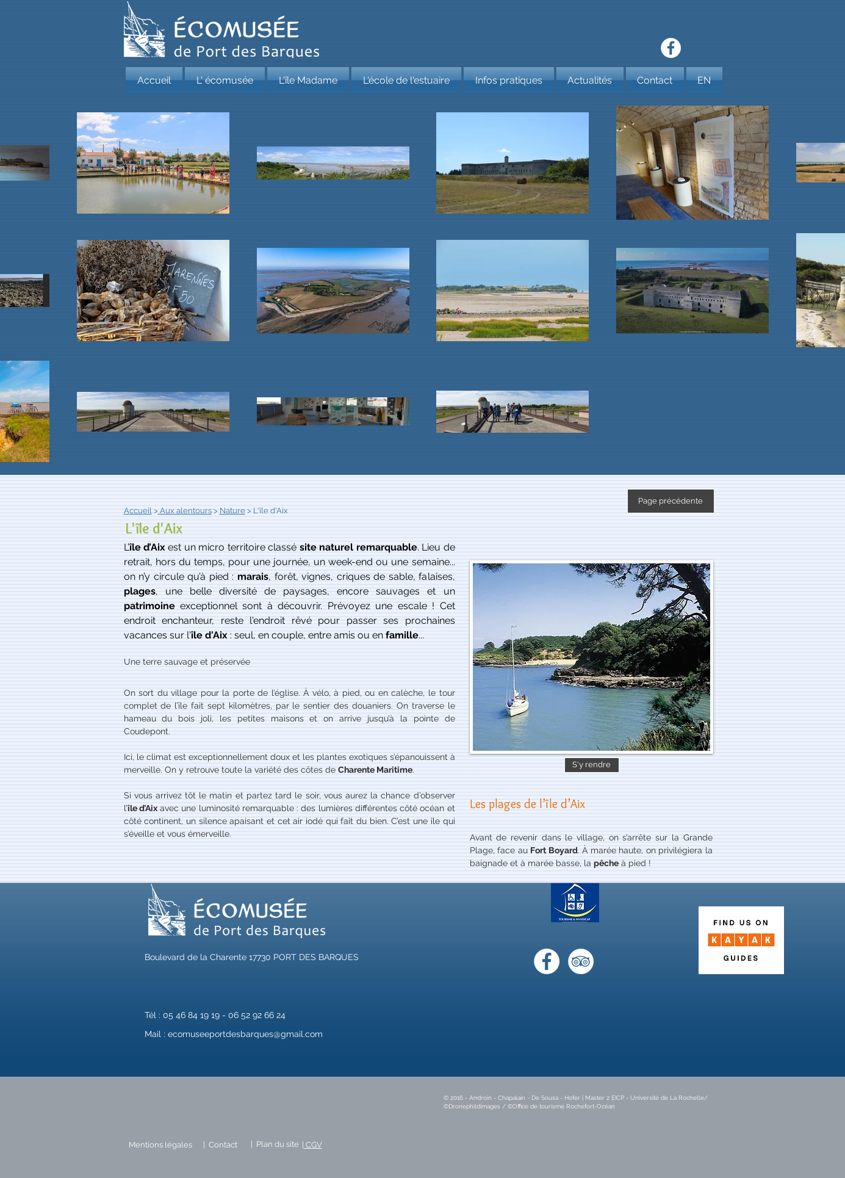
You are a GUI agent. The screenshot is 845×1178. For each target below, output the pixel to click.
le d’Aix (148, 547)
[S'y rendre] (591, 765)
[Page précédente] (670, 501)
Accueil (138, 510)
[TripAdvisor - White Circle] (581, 961)
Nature (232, 510)
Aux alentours (185, 510)
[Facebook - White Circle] (671, 48)
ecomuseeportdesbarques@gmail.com (245, 1034)
